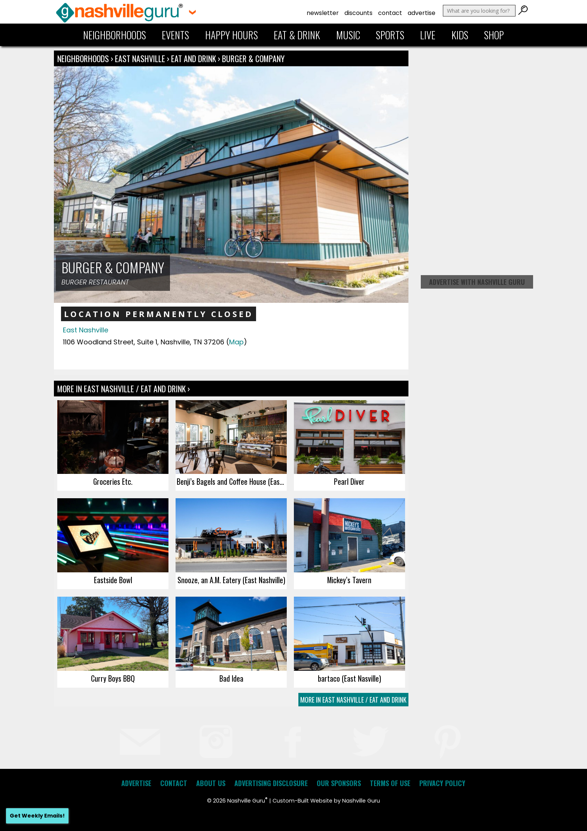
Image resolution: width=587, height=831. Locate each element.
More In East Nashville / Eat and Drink (353, 699)
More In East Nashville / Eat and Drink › (123, 389)
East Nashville (141, 58)
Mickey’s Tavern (349, 579)
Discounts (358, 13)
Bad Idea (231, 678)
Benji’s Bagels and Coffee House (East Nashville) (232, 481)
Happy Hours (231, 34)
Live (427, 34)
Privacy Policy (442, 783)
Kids (459, 34)
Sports (390, 34)
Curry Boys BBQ (113, 678)
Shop (494, 34)
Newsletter (323, 13)
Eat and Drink (193, 58)
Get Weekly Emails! (37, 815)
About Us (210, 783)
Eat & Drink (297, 34)
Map (236, 342)
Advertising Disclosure (271, 783)
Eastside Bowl (113, 579)
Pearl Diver (349, 481)
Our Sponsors (339, 783)
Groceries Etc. (113, 481)
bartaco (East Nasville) (349, 678)
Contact (390, 13)
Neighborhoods (114, 34)
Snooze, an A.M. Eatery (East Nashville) (231, 579)
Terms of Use (390, 783)
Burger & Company (253, 58)
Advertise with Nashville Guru (477, 282)
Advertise (421, 13)
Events (175, 34)
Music (348, 34)
